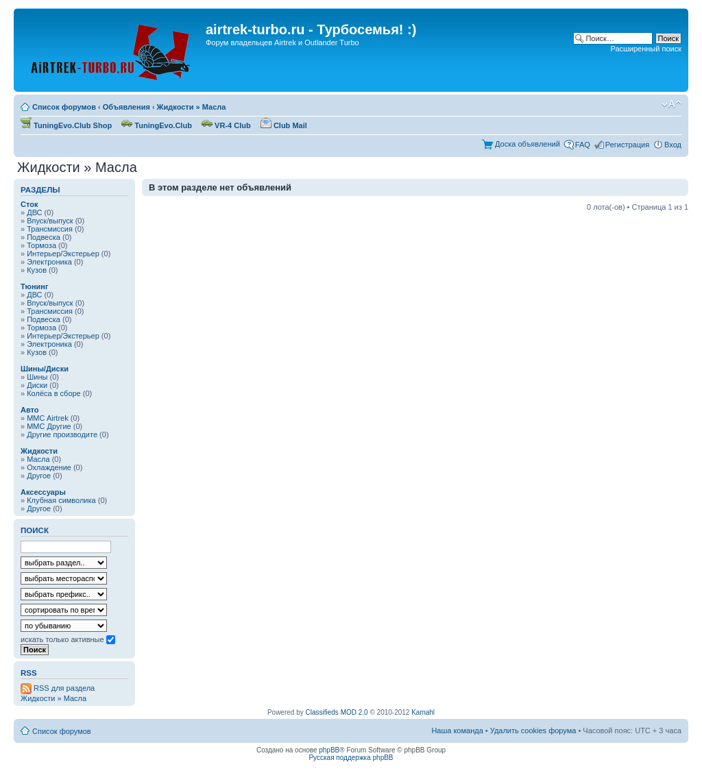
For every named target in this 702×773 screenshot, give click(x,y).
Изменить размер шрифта (671, 104)
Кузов (37, 270)
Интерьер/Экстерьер (63, 253)
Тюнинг (35, 286)
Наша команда (457, 730)
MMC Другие (49, 426)
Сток (29, 204)
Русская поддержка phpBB (350, 757)
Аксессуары (43, 492)
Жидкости (39, 451)
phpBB (329, 750)
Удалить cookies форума (533, 730)
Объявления (126, 107)
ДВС (34, 212)
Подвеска (43, 237)
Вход (672, 144)
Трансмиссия (50, 229)
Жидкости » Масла (191, 107)
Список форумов (64, 107)
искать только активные (68, 639)
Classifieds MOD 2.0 (337, 712)
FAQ (582, 144)
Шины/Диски (45, 369)
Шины (37, 377)
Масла (38, 459)
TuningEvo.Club (156, 125)
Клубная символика (61, 500)
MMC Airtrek (48, 418)
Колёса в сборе (54, 393)
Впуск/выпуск (50, 221)
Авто (30, 410)
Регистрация (627, 144)
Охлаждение (49, 467)
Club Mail (284, 125)
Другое (39, 475)
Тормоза (41, 245)
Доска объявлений (527, 144)
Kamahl (423, 712)
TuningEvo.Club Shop (66, 125)
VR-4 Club (226, 125)
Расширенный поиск (645, 49)
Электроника (49, 262)
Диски (37, 385)
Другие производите (62, 434)
